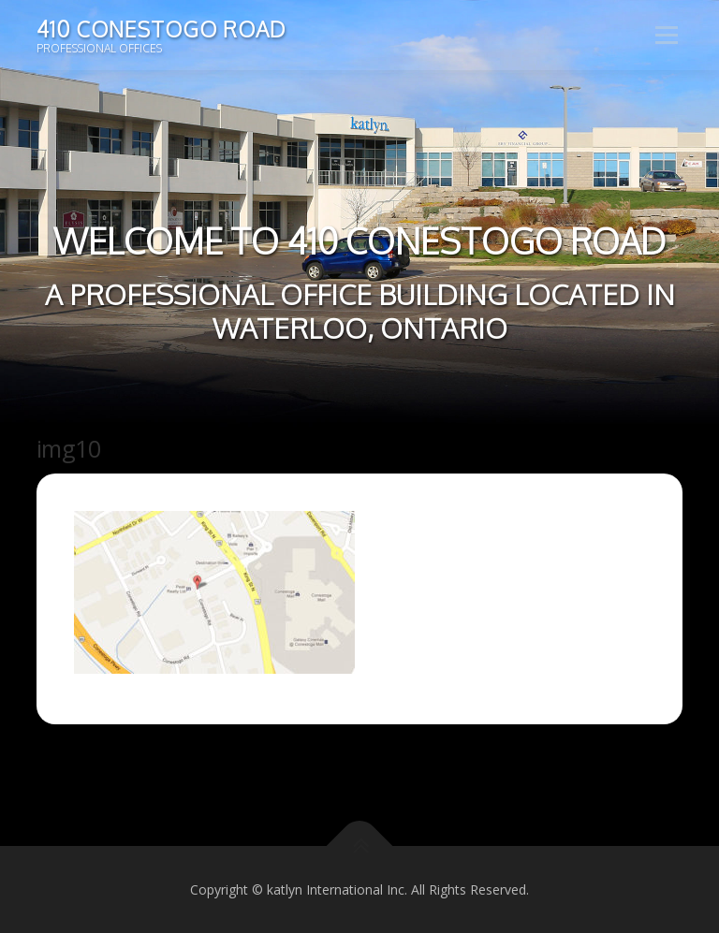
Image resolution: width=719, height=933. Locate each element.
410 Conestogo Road (161, 28)
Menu (666, 34)
